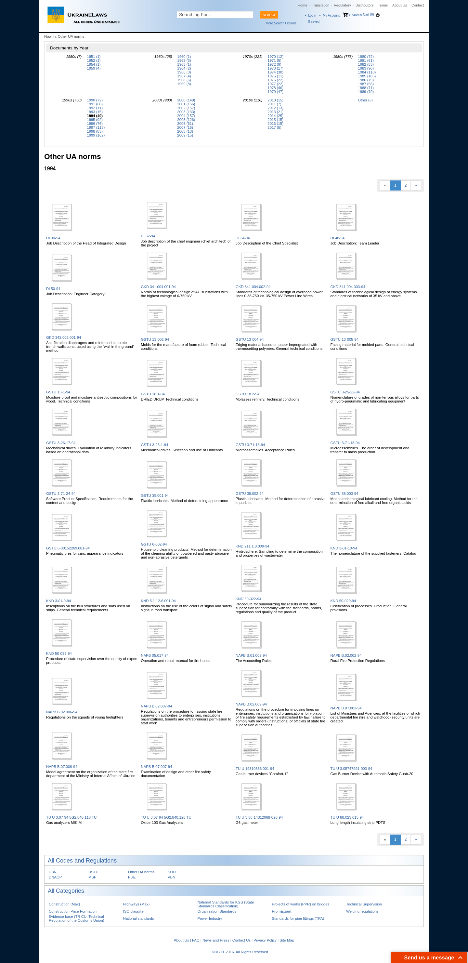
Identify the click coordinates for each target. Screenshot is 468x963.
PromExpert (281, 911)
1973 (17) (275, 68)
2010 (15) (275, 100)
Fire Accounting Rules (254, 661)
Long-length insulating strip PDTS (358, 822)
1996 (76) (95, 123)
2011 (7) (274, 104)
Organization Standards (217, 911)
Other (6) (365, 100)
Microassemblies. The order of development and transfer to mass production (370, 450)
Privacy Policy (265, 940)
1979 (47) (275, 92)
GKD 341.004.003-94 (348, 287)
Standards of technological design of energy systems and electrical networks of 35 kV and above (374, 294)
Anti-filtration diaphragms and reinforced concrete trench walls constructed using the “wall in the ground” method (90, 346)
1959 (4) (93, 68)
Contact (417, 5)
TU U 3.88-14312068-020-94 (259, 817)
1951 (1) (93, 57)
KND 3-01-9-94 (58, 601)
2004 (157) (186, 116)
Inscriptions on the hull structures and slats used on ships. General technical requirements (88, 608)
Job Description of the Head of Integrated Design (86, 243)
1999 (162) (96, 135)
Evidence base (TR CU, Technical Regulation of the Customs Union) (76, 918)
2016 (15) (275, 123)
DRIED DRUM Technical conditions (170, 399)
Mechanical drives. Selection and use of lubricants (182, 450)
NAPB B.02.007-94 (156, 706)
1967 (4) (184, 76)
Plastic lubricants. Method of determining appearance (184, 501)
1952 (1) (93, 60)
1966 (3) (184, 72)
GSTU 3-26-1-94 (154, 445)
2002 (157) (186, 108)
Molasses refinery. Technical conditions (267, 399)
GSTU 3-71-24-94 (60, 493)
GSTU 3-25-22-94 (345, 392)
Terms (383, 5)
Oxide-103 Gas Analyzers (162, 822)
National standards (138, 918)
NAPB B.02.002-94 (346, 655)
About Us (399, 5)
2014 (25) (275, 116)
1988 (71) (366, 88)
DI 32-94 (148, 236)
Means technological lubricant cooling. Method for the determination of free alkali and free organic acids (374, 501)
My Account (331, 15)
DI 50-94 (53, 289)
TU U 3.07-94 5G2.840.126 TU (166, 817)
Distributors (365, 5)
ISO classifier (134, 911)
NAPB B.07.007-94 (156, 767)
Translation (320, 5)
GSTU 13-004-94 (250, 339)
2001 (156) (186, 104)
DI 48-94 (338, 238)
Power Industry (210, 918)
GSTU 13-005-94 (345, 339)
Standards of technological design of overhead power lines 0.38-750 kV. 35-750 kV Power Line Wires (279, 294)
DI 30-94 (53, 238)
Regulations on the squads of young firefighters (84, 717)
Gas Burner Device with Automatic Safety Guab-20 (372, 774)
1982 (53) (366, 64)
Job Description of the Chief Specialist (267, 243)
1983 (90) (366, 68)
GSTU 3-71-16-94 (250, 445)
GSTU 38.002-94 (250, 493)
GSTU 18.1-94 (153, 394)
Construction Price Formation (73, 911)
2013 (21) (275, 112)
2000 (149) (186, 100)
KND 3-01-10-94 (344, 548)
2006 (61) (185, 123)
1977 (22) (275, 84)
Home (302, 5)
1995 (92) (95, 120)
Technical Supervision (364, 904)
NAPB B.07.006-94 (61, 767)
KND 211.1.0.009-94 (252, 546)
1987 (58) (366, 84)
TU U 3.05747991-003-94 (351, 769)
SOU (172, 872)
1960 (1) (184, 57)
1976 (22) (275, 80)
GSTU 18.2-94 (247, 394)
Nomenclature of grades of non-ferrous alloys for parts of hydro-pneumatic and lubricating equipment (375, 399)
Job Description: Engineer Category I (76, 294)
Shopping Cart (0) (361, 14)
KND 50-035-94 (59, 653)
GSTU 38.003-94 (344, 493)
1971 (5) (274, 60)
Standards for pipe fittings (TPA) (298, 918)
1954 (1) (93, 64)
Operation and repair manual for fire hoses (175, 661)
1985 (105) (367, 76)
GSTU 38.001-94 (155, 495)
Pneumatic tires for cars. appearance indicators (84, 553)
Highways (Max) (136, 904)
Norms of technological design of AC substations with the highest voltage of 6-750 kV (184, 294)
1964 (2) (184, 68)
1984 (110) (367, 72)
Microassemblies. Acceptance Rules (265, 450)
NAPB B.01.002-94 (251, 655)
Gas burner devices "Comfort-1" (262, 774)
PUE (132, 877)
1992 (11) (95, 108)
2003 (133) (186, 112)
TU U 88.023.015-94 (347, 817)
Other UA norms (141, 872)
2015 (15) (275, 120)
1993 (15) (95, 112)
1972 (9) (274, 64)
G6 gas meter (247, 822)
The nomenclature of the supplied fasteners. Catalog (373, 553)
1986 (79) (366, 80)
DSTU (93, 872)
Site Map (287, 940)
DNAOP (55, 877)
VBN (171, 877)
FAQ (196, 940)
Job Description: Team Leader (355, 243)
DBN (53, 872)
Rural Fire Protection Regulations (358, 661)
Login (312, 15)
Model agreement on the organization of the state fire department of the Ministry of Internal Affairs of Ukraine (90, 774)
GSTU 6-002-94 (154, 544)
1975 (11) (275, 76)
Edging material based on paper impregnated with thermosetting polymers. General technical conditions (279, 346)
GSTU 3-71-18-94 (345, 443)
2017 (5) (274, 127)
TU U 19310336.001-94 (255, 769)
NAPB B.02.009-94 (251, 704)
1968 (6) (184, 80)
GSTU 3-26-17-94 (60, 443)
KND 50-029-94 (343, 601)
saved (313, 21)
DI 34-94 (243, 238)
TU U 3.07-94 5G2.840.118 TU (71, 817)
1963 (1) (184, 64)
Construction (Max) (64, 904)
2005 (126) (186, 120)
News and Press (215, 940)
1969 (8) (184, 84)
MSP (92, 877)
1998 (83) (95, 131)
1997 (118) (96, 127)
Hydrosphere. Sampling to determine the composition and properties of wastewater (279, 553)
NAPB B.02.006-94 (61, 712)
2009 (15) (185, 135)
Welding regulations (362, 911)
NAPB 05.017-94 (155, 655)
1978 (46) (275, 88)
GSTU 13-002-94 (155, 339)
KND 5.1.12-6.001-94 (158, 601)
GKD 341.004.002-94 (253, 287)
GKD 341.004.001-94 (158, 287)
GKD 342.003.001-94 (63, 337)
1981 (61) (366, 60)
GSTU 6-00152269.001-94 (68, 548)
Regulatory (342, 5)
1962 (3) (184, 60)
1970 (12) (275, 57)
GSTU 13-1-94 (58, 392)
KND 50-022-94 (248, 599)
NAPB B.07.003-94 (346, 708)
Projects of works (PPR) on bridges (300, 904)
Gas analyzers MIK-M (64, 822)
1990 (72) (95, 100)
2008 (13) (185, 131)
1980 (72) (366, 57)
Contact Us (241, 940)
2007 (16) (185, 127)
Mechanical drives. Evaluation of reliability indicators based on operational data (88, 450)
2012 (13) (275, 108)
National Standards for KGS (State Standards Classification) (226, 904)
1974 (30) (275, 72)
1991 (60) (95, 104)
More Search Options (281, 23)
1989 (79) (366, 92)
